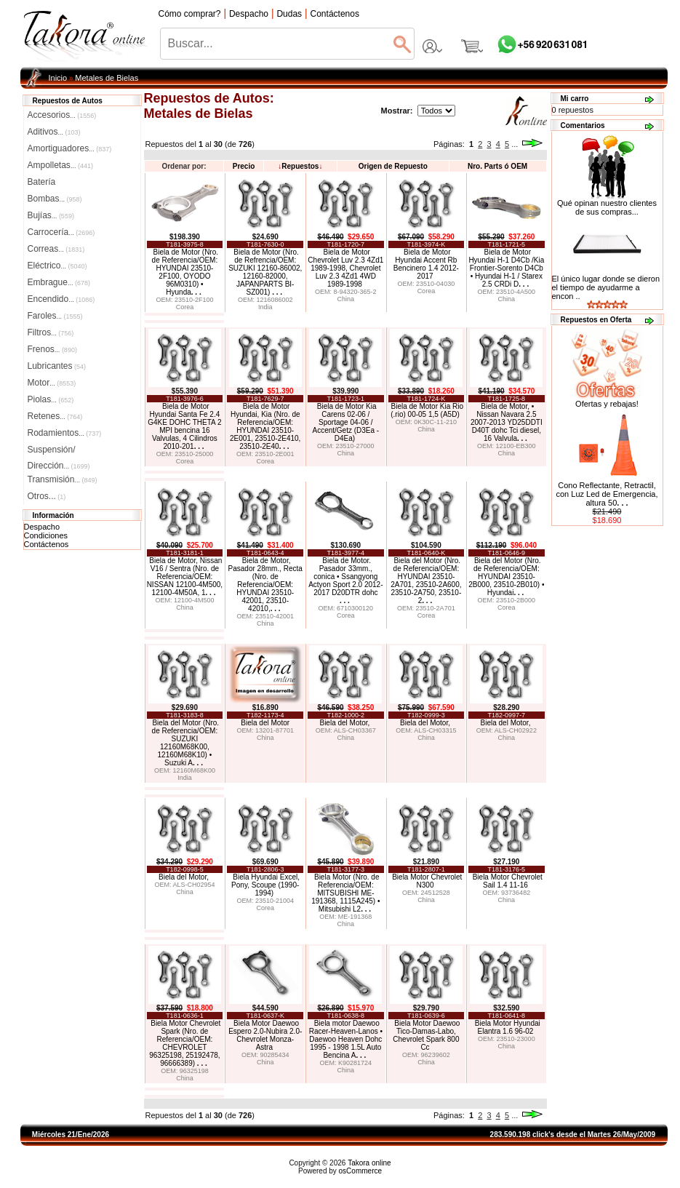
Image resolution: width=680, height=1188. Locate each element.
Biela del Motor (265, 723)
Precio (244, 166)
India (265, 307)
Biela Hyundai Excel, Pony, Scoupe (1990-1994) (265, 885)
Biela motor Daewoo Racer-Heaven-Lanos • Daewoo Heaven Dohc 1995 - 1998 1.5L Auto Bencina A (346, 1039)
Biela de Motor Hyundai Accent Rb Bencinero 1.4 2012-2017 (426, 264)
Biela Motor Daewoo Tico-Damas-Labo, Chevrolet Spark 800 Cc (426, 1035)
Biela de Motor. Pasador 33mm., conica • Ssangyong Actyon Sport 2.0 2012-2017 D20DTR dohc (345, 581)
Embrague (59, 282)
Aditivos (54, 132)
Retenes (55, 416)
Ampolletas (60, 165)
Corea (185, 307)
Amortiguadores (70, 148)
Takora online (369, 1163)
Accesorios (62, 115)
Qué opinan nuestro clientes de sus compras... (607, 203)
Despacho (42, 526)
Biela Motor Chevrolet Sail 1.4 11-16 (508, 881)
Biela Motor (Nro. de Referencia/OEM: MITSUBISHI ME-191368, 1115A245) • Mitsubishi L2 (345, 893)
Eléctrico (57, 265)
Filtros (51, 332)
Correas (56, 249)
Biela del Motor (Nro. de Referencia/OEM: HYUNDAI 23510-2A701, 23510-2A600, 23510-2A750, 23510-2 (426, 581)
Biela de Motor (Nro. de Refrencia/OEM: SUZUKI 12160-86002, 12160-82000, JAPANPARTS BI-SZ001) (265, 272)
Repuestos (300, 166)
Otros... (47, 496)
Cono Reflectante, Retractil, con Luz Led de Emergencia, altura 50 (606, 494)
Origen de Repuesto (393, 166)
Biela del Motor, (345, 723)
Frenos (52, 349)
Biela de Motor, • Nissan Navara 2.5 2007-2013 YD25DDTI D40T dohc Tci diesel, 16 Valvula (507, 422)
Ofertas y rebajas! (607, 403)
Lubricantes (57, 366)
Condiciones (46, 535)
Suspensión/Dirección (59, 451)
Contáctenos (46, 544)
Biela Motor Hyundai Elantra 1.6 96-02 (507, 1027)
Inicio (58, 77)
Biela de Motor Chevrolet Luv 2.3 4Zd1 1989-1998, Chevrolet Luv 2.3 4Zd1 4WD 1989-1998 (345, 268)
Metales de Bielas (106, 77)
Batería (42, 182)
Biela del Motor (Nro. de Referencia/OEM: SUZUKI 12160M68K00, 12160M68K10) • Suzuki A (186, 743)
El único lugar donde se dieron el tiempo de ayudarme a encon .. (606, 287)
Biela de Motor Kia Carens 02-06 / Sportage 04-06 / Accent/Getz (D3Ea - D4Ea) (345, 422)
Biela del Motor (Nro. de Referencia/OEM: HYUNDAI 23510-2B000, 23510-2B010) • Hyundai (506, 577)
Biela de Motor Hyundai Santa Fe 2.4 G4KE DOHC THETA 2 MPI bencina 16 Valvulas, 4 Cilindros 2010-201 (184, 426)
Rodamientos (65, 433)
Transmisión (62, 479)
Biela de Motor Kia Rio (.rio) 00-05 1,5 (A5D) (427, 410)
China (346, 299)
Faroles (55, 316)
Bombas (55, 199)
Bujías (51, 215)
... (514, 144)
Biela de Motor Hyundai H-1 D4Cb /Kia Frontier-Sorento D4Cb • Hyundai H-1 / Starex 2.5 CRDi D (506, 268)
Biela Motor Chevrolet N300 (427, 881)
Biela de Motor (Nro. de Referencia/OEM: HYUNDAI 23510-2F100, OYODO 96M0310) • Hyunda (185, 272)
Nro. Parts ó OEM (497, 166)
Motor (52, 383)
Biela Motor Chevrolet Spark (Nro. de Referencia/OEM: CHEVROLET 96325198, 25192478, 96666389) (184, 1043)
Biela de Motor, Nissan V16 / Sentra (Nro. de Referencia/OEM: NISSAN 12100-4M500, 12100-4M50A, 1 (185, 577)
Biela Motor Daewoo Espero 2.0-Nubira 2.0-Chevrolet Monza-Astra (265, 1035)
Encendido (61, 299)
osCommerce (360, 1171)
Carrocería (61, 232)
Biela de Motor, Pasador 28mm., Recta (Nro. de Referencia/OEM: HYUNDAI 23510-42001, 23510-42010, (265, 585)
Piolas (51, 399)
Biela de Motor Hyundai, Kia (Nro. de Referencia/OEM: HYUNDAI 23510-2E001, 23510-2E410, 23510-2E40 (265, 426)
